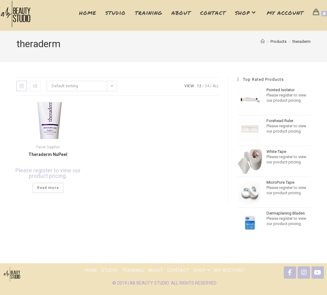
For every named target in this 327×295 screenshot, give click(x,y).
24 (207, 86)
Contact (178, 270)
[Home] (263, 41)
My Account (229, 270)
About (155, 270)
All (215, 86)
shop (201, 270)
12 (199, 86)
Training (133, 270)
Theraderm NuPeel (47, 154)
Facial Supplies (48, 147)
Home (90, 270)
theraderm (301, 41)
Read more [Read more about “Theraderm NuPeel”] (48, 188)
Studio (109, 270)
